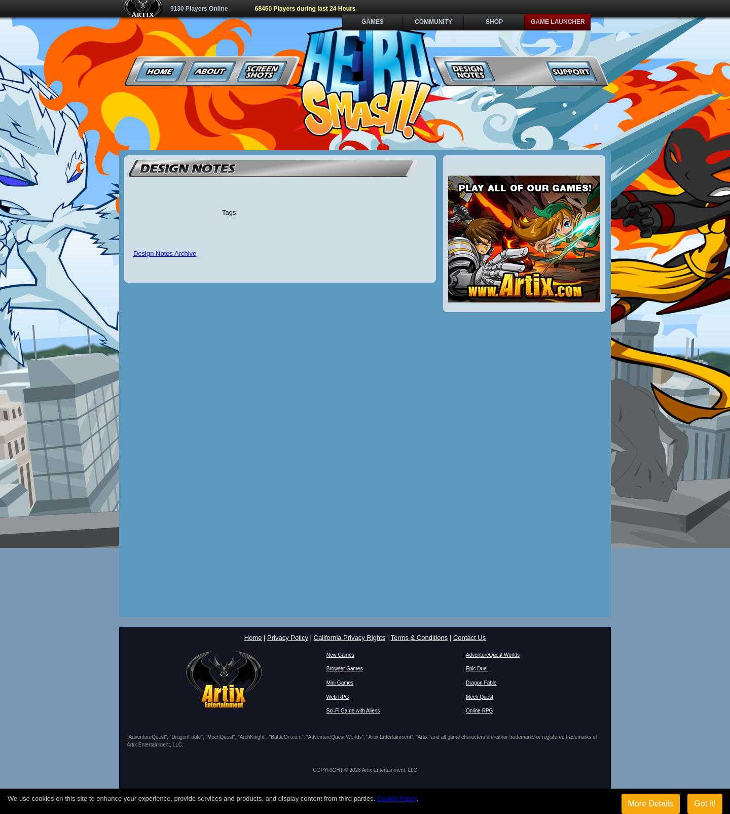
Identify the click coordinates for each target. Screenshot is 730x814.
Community (433, 21)
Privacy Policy (287, 637)
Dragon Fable (481, 683)
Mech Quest (479, 697)
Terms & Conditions (419, 637)
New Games (340, 655)
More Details (651, 803)
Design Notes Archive (164, 253)
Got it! (705, 803)
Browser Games (344, 668)
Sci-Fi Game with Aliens (353, 711)
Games (372, 21)
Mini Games (339, 683)
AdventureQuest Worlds (493, 655)
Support (571, 71)
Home (160, 71)
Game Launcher (558, 21)
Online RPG (479, 711)
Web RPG (337, 697)
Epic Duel (477, 668)
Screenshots (261, 71)
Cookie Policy (397, 798)
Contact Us (469, 637)
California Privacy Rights (350, 637)
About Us (211, 71)
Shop (494, 21)
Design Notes (469, 71)
